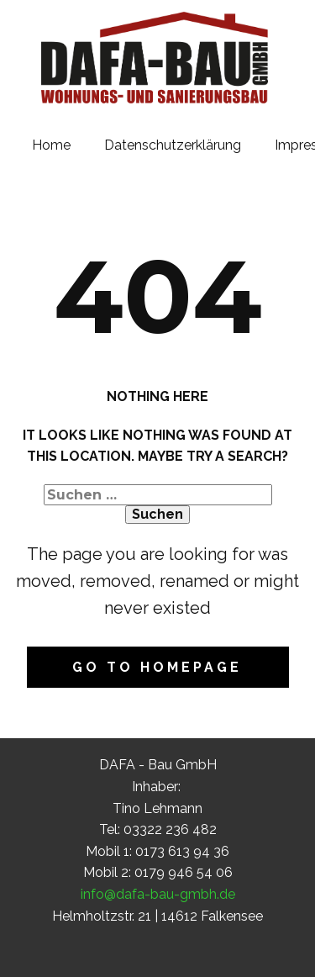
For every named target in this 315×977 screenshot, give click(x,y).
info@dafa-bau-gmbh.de (158, 894)
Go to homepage (157, 667)
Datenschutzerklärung (172, 145)
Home (51, 145)
